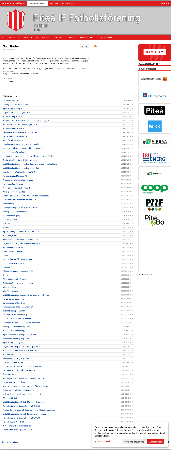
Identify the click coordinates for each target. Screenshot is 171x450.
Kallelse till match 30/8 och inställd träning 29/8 (22, 394)
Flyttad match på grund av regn (15, 382)
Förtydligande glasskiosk (13, 299)
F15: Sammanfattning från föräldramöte (19, 370)
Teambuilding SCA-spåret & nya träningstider (21, 144)
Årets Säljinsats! (9, 374)
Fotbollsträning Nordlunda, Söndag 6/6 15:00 (21, 418)
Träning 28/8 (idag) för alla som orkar (18, 283)
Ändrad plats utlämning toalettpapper (18, 180)
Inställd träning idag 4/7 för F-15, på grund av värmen (24, 414)
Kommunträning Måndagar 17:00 (16, 176)
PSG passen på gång (11, 216)
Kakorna (6, 224)
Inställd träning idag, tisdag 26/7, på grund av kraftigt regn (26, 295)
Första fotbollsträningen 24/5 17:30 (17, 430)
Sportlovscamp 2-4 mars (13, 116)
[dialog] (130, 434)
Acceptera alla (155, 442)
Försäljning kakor (10, 235)
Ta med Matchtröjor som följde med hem (19, 200)
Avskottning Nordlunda (12, 251)
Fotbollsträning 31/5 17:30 (13, 422)
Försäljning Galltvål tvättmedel (15, 279)
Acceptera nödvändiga (134, 442)
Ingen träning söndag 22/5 (13, 343)
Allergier (6, 275)
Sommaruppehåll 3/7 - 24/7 (14, 303)
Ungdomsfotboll (37, 3)
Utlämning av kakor (11, 220)
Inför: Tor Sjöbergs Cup (12, 291)
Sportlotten (11, 46)
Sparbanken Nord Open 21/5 (14, 354)
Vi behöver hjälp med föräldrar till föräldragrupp (22, 148)
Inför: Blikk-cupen (10, 287)
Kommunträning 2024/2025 (14, 128)
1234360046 (66, 68)
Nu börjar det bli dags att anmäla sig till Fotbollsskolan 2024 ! (28, 156)
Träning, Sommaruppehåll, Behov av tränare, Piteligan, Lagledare (29, 410)
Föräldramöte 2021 (10, 398)
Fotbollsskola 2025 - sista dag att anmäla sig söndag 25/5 (26, 120)
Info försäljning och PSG (13, 247)
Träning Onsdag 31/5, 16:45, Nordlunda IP (20, 208)
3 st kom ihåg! (8, 204)
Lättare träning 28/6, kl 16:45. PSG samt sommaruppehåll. (26, 196)
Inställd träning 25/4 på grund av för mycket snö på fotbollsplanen (30, 164)
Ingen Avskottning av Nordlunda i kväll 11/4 (20, 239)
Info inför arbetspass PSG (13, 140)
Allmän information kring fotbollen (17, 426)
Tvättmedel (7, 267)
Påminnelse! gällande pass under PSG (18, 307)
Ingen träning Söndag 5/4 (13, 109)
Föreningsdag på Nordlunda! (14, 152)
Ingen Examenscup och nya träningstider (19, 335)
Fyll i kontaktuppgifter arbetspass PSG (18, 315)
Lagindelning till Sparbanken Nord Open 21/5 (21, 346)
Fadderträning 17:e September (15, 136)
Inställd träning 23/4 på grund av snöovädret (21, 168)
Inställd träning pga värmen (14, 311)
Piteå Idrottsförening (13, 3)
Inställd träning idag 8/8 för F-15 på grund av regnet (24, 402)
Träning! (6, 255)
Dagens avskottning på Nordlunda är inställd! (21, 243)
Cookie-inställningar (10, 442)
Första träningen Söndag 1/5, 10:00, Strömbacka (22, 366)
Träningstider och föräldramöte (15, 105)
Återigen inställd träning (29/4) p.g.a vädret (20, 160)
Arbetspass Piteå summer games (16, 327)
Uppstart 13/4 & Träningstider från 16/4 (19, 172)
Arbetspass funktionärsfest (14, 192)
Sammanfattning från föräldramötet (17, 259)
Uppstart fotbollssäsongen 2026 (16, 112)
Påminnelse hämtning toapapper (16, 358)
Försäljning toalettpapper (13, 184)
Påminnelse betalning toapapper (16, 339)
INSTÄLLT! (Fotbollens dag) (14, 331)
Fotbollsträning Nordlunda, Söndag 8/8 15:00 (21, 406)
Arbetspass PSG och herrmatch (15, 212)
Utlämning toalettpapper (13, 362)
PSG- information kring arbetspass (17, 319)
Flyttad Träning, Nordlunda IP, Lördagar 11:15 (21, 231)
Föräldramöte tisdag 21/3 (13, 263)
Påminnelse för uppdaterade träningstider (20, 132)
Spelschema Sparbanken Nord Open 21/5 (20, 350)
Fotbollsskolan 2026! (11, 101)
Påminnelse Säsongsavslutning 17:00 (18, 271)
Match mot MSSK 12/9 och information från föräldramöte (26, 386)
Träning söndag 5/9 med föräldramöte (18, 390)
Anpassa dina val (102, 441)
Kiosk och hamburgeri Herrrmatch (16, 188)
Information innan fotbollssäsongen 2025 (20, 124)
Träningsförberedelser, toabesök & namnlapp (21, 323)
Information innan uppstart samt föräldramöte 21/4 (23, 378)
